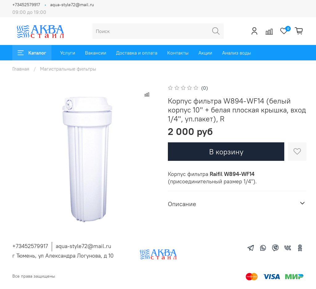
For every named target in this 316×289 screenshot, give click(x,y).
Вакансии (95, 53)
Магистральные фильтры (68, 69)
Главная (20, 69)
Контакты (177, 53)
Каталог (32, 53)
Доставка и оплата (136, 53)
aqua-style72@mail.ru (72, 4)
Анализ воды (236, 53)
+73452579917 (26, 4)
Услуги (67, 53)
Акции (205, 53)
